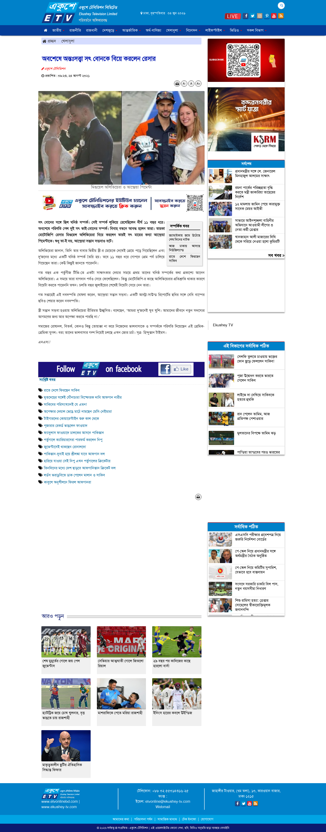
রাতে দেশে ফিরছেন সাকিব (184, 258)
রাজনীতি (75, 30)
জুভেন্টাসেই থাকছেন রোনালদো (65, 446)
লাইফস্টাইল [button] (215, 30)
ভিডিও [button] (236, 30)
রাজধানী (91, 30)
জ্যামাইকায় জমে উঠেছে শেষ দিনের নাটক (184, 237)
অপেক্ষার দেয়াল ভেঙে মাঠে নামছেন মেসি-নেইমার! (78, 411)
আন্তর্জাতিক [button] (131, 30)
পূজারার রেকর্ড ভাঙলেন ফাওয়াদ (65, 425)
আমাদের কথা (121, 819)
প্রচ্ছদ (49, 41)
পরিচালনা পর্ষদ (143, 819)
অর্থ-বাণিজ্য (153, 30)
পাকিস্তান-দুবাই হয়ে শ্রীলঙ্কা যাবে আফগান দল (74, 453)
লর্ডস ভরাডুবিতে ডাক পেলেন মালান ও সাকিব (74, 475)
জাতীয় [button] (58, 30)
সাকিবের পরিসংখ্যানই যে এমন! (65, 404)
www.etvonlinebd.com (59, 801)
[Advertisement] (121, 561)
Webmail (163, 806)
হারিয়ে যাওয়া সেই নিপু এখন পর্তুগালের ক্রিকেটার (77, 461)
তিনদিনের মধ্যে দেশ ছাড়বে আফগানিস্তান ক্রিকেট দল (80, 468)
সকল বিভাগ (257, 30)
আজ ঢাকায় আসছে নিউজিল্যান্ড (184, 248)
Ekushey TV (223, 325)
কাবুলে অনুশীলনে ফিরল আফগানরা (67, 482)
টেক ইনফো (189, 819)
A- (184, 83)
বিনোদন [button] (193, 30)
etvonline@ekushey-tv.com (167, 801)
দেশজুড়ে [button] (109, 30)
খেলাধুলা (67, 41)
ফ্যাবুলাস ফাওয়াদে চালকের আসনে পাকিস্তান (74, 432)
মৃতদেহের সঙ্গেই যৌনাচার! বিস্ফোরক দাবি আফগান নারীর (83, 397)
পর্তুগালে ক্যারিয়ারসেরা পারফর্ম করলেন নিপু (73, 439)
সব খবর (276, 255)
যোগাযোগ (207, 819)
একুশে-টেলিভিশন (138, 828)
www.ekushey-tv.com (59, 806)
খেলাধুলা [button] (173, 30)
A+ (198, 83)
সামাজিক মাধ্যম (167, 819)
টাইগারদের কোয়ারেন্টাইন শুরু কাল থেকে (71, 418)
